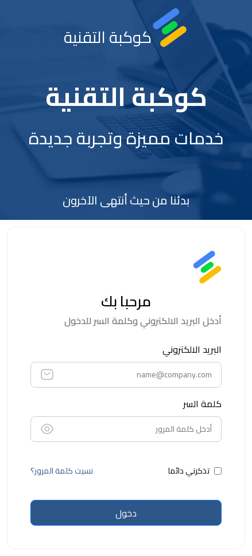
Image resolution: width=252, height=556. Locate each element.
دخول (126, 513)
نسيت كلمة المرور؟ (61, 471)
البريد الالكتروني (192, 349)
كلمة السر (202, 404)
